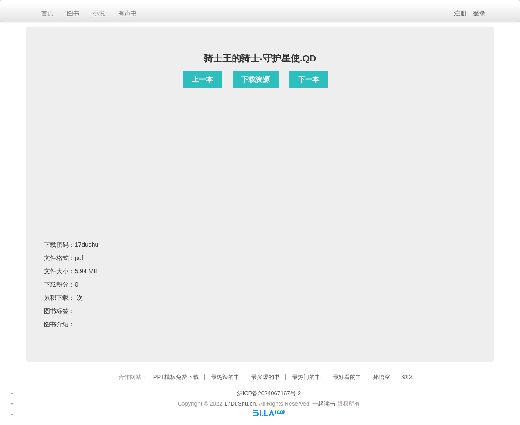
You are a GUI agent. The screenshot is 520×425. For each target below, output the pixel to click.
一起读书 (323, 403)
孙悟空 (381, 377)
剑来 (408, 377)
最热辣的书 (225, 377)
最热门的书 (306, 377)
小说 (99, 13)
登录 (479, 13)
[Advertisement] (260, 152)
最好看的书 (347, 377)
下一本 (308, 79)
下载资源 (255, 79)
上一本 (202, 79)
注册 (460, 13)
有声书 (127, 13)
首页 (47, 13)
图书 (73, 13)
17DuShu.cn (240, 403)
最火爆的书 (265, 377)
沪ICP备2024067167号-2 (269, 393)
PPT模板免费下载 (176, 377)
